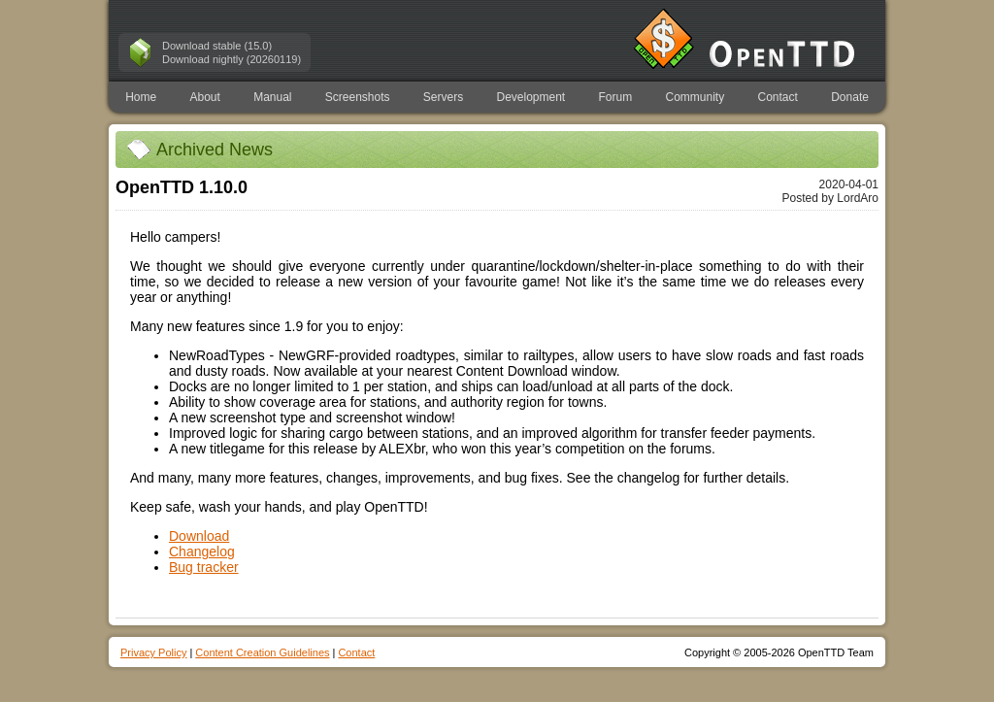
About (204, 97)
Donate (850, 97)
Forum (616, 97)
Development (531, 97)
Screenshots (357, 97)
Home (140, 97)
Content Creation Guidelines (262, 652)
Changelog (202, 551)
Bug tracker (204, 567)
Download (199, 536)
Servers (443, 97)
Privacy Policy (153, 652)
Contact (778, 97)
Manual (272, 97)
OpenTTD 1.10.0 (182, 187)
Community (695, 97)
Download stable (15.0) (217, 45)
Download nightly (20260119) (231, 59)
